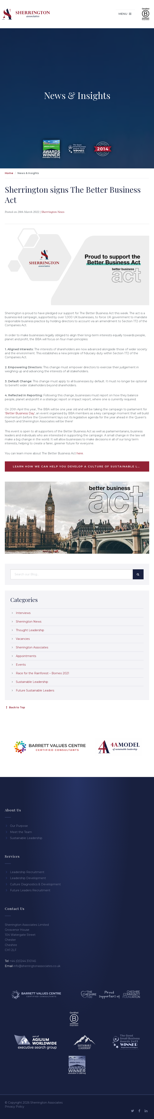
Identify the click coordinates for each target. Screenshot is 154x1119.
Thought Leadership (30, 630)
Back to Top (15, 707)
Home (9, 173)
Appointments (26, 656)
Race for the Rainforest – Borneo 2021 (42, 673)
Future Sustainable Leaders (35, 690)
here (80, 453)
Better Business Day (19, 413)
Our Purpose (16, 826)
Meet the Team (18, 832)
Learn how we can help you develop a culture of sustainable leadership (81, 466)
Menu (125, 14)
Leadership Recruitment (24, 872)
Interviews (23, 613)
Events (21, 664)
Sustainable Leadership (32, 682)
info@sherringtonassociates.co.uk (36, 966)
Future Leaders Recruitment (27, 890)
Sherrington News (52, 212)
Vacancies (23, 639)
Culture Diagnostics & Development (33, 884)
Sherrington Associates (32, 647)
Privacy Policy (14, 1106)
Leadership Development (25, 878)
